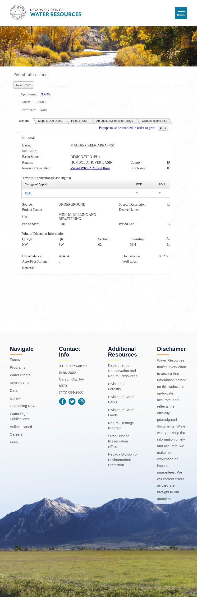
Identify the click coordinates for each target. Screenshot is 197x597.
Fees (14, 442)
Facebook (62, 401)
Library (15, 398)
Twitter (72, 401)
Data (14, 390)
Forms (15, 359)
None (43, 110)
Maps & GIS (19, 383)
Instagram (81, 401)
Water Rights (20, 375)
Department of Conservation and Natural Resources (122, 370)
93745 (45, 94)
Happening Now (22, 406)
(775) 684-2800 (71, 392)
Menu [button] (181, 15)
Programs (17, 367)
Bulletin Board (21, 427)
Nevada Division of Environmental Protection (123, 459)
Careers (16, 434)
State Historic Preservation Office (118, 441)
